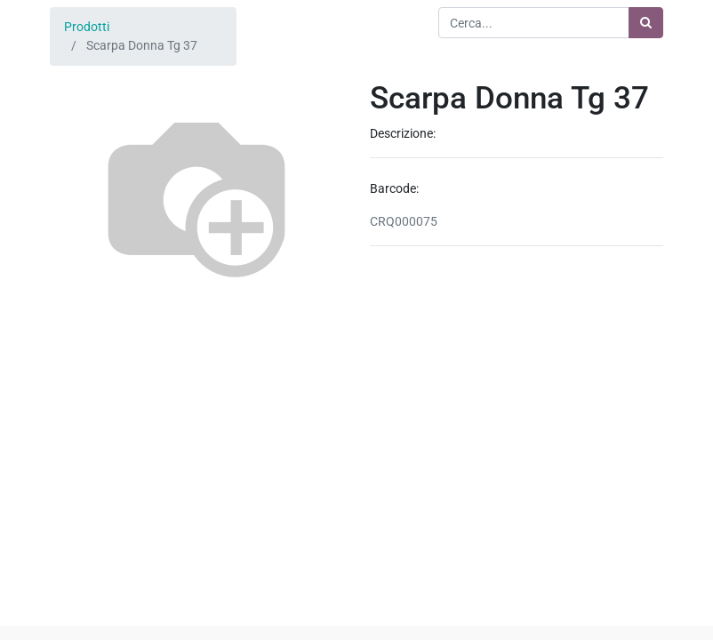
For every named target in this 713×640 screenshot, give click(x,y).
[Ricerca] (646, 22)
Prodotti (86, 27)
